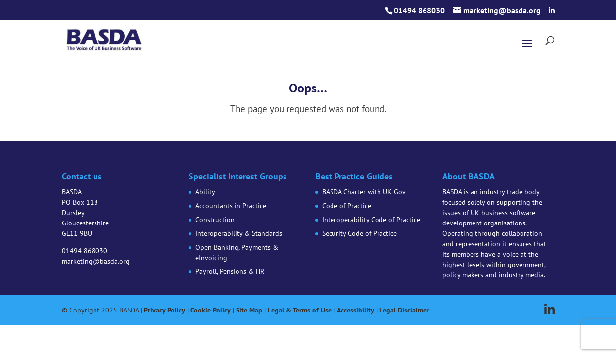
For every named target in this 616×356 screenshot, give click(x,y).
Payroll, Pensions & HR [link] (229, 271)
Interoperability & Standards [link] (238, 233)
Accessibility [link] (355, 310)
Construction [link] (215, 219)
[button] (552, 10)
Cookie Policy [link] (210, 310)
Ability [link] (205, 191)
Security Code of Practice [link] (359, 233)
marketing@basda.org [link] (96, 261)
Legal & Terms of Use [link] (300, 310)
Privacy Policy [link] (164, 310)
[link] (104, 38)
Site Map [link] (249, 310)
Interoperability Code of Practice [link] (371, 219)
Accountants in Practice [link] (230, 205)
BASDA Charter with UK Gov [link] (364, 191)
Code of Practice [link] (346, 205)
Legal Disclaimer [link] (404, 310)
